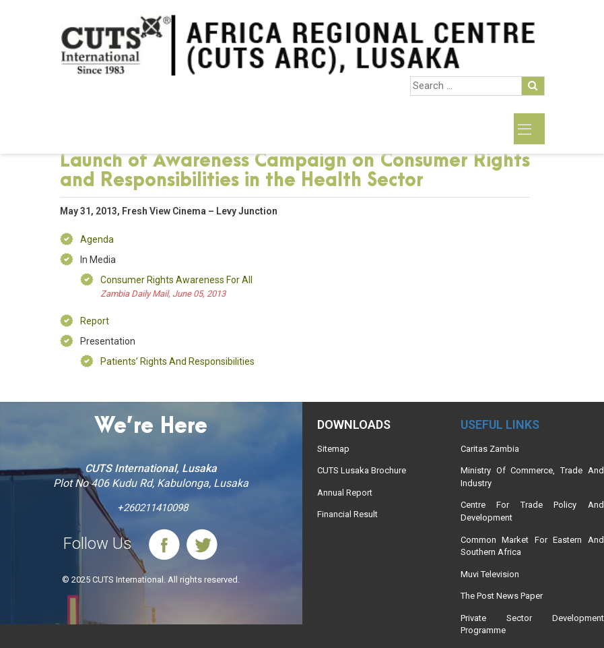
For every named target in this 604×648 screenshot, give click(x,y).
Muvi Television (490, 574)
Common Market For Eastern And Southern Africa (532, 546)
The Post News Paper (502, 596)
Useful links (500, 424)
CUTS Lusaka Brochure (361, 470)
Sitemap (333, 449)
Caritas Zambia (490, 449)
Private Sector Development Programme (532, 624)
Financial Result (347, 514)
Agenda (97, 239)
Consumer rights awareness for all (176, 279)
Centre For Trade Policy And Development (532, 511)
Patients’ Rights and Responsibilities (177, 361)
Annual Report (344, 493)
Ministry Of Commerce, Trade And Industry (532, 476)
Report (94, 321)
